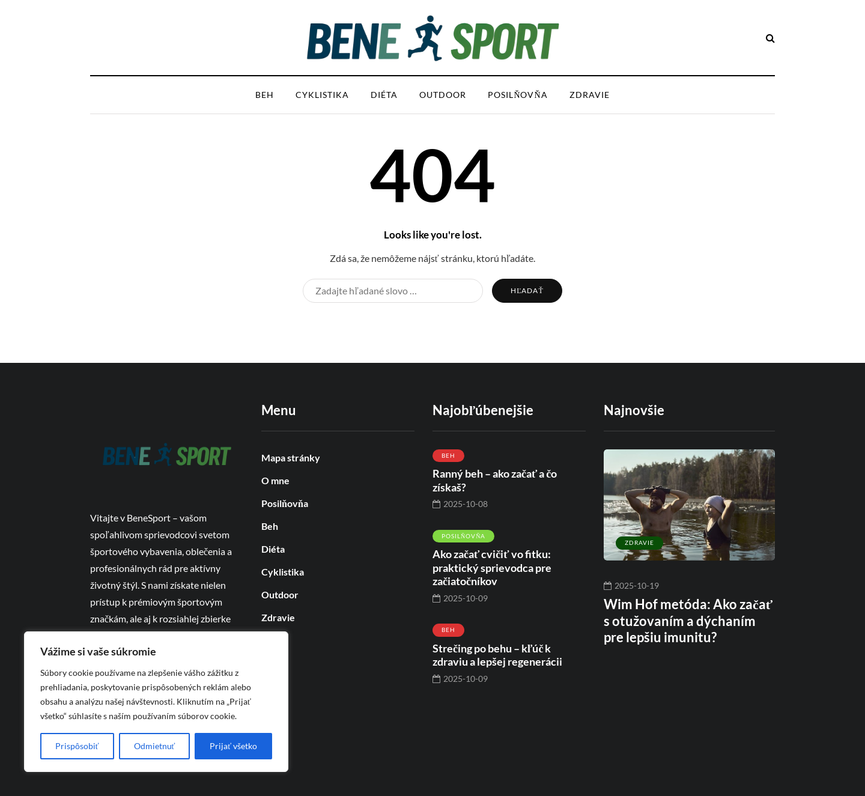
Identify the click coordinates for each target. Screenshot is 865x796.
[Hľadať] (393, 291)
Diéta (384, 95)
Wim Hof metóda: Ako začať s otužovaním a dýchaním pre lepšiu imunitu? (688, 620)
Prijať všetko (233, 746)
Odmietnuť (154, 746)
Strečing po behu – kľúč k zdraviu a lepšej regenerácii (497, 655)
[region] (156, 701)
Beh (264, 95)
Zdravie (589, 95)
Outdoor (442, 95)
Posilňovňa (517, 95)
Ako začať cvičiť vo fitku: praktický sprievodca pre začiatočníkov (491, 567)
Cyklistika (322, 95)
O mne (275, 480)
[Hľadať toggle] (770, 37)
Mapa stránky (290, 457)
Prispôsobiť (77, 746)
